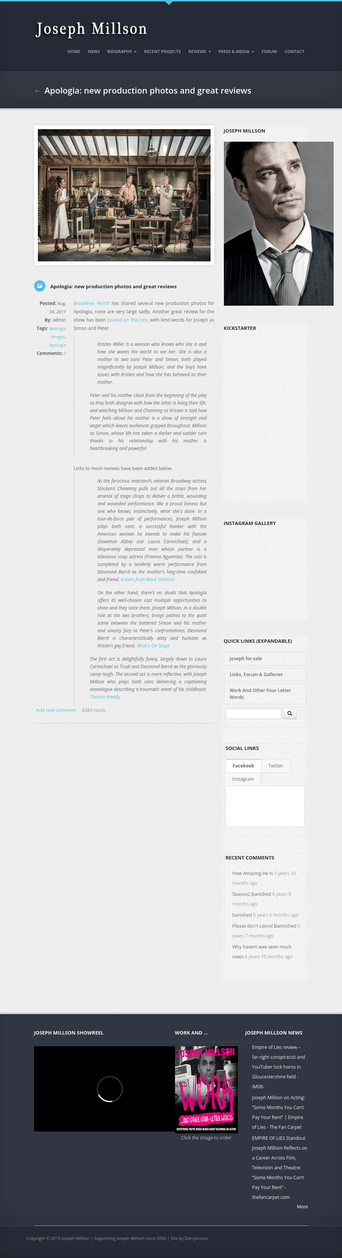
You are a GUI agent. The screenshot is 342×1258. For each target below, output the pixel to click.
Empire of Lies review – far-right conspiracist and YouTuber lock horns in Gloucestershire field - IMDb (278, 1067)
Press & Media (234, 52)
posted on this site (128, 320)
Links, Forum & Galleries (256, 674)
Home (73, 51)
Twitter (276, 766)
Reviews (197, 52)
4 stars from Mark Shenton (147, 579)
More (302, 1207)
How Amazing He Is (253, 873)
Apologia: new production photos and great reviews (148, 90)
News (94, 51)
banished (242, 915)
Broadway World (91, 303)
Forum (269, 51)
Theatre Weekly (105, 697)
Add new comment (56, 710)
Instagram (243, 779)
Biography (120, 52)
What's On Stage (153, 645)
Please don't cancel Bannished (265, 926)
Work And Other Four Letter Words (260, 693)
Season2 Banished (252, 894)
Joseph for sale (246, 658)
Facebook (244, 766)
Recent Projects (162, 51)
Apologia (57, 345)
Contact (294, 51)
